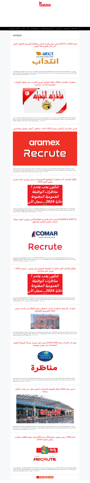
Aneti (24, 28)
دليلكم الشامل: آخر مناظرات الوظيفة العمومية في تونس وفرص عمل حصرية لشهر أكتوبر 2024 (45, 180)
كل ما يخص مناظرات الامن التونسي (47, 28)
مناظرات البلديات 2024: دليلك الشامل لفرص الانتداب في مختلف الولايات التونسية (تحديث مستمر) (45, 83)
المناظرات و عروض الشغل (16, 28)
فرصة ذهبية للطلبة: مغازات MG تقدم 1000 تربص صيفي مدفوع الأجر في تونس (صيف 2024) (45, 438)
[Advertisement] (45, 17)
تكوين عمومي (58, 28)
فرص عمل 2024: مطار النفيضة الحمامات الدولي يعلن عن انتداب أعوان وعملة (45, 390)
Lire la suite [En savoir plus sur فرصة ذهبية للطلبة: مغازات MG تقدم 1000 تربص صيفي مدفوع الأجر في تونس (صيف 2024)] (36, 470)
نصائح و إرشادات (66, 28)
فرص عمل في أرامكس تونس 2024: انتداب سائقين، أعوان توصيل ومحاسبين (45, 128)
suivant (50, 477)
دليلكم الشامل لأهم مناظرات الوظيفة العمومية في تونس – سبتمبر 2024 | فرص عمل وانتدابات (45, 269)
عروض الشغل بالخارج (35, 28)
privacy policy (74, 28)
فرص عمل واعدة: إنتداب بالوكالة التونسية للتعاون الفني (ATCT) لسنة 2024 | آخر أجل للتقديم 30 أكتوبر (45, 44)
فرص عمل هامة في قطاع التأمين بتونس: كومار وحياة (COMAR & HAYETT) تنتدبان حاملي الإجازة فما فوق (45, 220)
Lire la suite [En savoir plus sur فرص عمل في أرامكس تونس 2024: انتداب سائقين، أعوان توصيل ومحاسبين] (45, 171)
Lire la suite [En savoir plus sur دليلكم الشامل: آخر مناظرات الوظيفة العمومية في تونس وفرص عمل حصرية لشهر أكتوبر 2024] (39, 211)
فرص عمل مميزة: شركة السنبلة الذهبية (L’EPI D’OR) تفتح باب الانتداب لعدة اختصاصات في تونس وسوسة (44, 343)
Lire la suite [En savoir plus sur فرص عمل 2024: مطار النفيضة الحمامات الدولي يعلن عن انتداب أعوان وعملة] (32, 429)
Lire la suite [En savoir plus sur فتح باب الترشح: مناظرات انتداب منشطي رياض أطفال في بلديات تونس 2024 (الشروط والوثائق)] (35, 335)
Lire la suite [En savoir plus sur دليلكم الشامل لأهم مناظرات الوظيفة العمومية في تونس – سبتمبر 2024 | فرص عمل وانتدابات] (41, 300)
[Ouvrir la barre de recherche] (80, 28)
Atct (28, 28)
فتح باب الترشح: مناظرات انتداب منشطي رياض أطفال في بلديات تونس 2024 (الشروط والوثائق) (45, 309)
